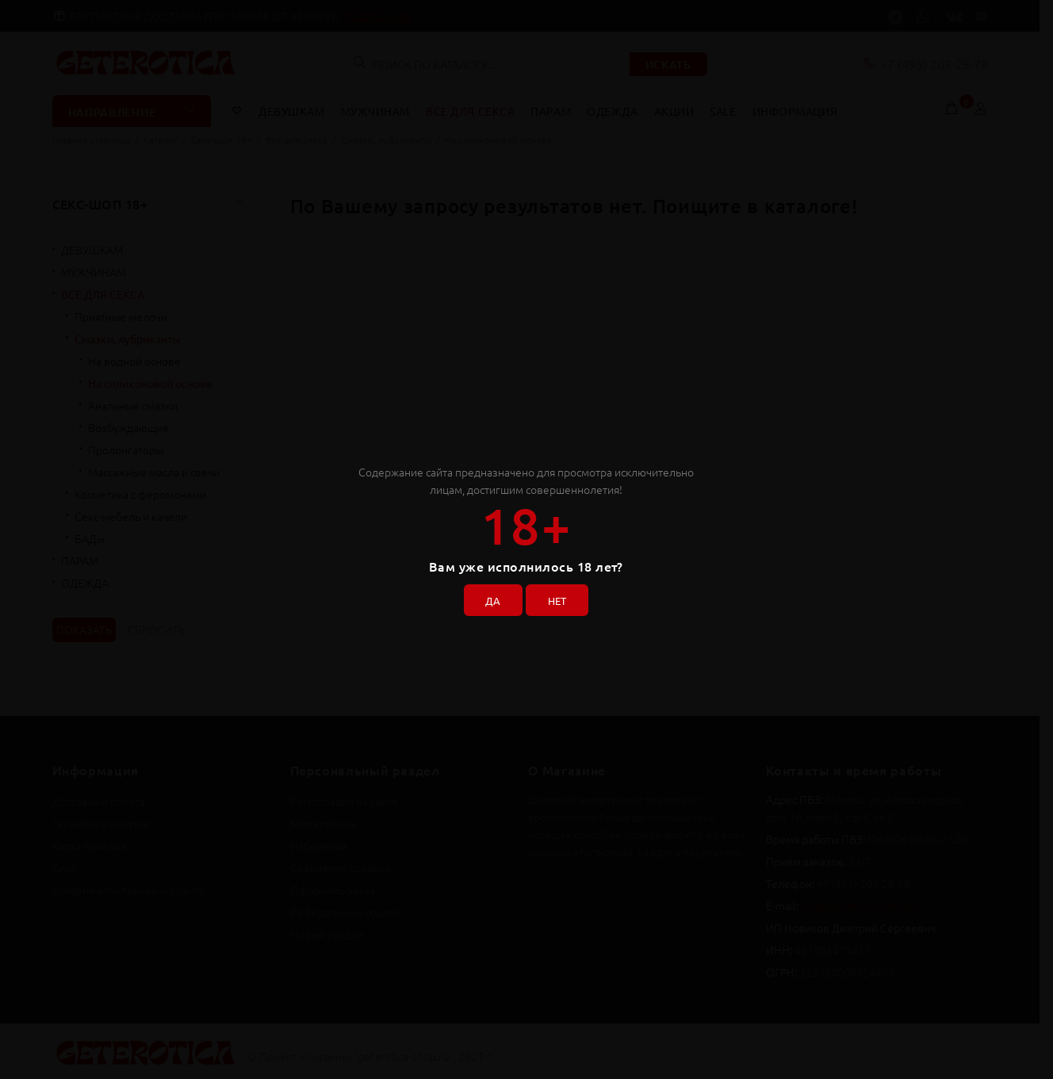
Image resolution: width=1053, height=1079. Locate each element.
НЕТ (560, 598)
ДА (489, 598)
